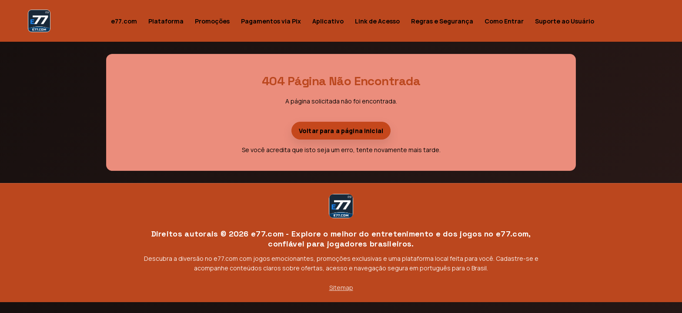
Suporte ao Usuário (564, 21)
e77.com (124, 21)
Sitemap (341, 287)
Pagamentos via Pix (271, 21)
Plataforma (166, 21)
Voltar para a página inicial (341, 131)
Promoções (212, 21)
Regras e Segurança (442, 21)
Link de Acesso (377, 21)
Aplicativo (328, 21)
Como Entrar (504, 21)
